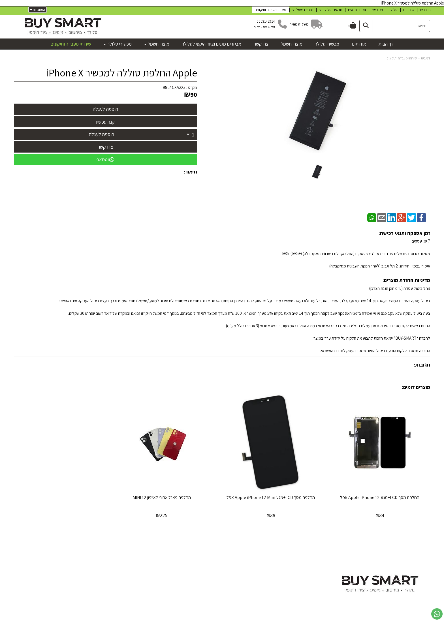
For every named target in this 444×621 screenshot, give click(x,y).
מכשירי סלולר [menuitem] (330, 9)
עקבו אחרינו (274, 545)
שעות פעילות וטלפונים (121, 545)
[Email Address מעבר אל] (265, 560)
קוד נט (215, 617)
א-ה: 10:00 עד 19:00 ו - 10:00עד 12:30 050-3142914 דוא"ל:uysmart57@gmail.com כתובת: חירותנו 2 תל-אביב (121, 568)
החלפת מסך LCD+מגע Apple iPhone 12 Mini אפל (275, 497)
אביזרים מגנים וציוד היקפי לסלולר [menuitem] (211, 44)
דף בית (425, 58)
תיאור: (190, 171)
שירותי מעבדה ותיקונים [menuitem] (271, 9)
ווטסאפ (105, 159)
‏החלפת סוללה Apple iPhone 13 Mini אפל (62, 495)
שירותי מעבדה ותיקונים (402, 58)
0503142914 (266, 21)
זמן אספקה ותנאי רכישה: (404, 233)
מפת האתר (417, 545)
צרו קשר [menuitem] (377, 9)
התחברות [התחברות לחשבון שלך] (37, 9)
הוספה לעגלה (101, 134)
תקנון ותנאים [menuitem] (357, 9)
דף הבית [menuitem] (426, 9)
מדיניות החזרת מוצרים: (406, 280)
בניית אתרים (203, 617)
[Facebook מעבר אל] (282, 560)
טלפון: (141, 567)
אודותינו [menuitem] (408, 9)
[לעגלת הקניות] (352, 26)
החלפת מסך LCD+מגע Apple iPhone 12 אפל (381, 495)
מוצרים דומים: (416, 387)
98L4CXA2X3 (174, 87)
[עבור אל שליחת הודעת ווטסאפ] (437, 614)
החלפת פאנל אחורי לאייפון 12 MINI (169, 495)
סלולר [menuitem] (393, 9)
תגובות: (422, 364)
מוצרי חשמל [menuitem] (302, 9)
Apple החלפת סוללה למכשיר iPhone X (121, 72)
